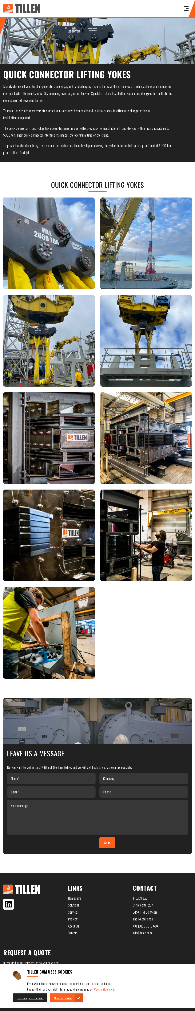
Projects (73, 918)
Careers (73, 932)
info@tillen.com (142, 932)
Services (73, 912)
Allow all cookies (63, 998)
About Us (73, 925)
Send (107, 842)
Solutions (73, 904)
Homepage (74, 898)
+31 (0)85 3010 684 (146, 925)
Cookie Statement (104, 989)
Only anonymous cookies (30, 998)
